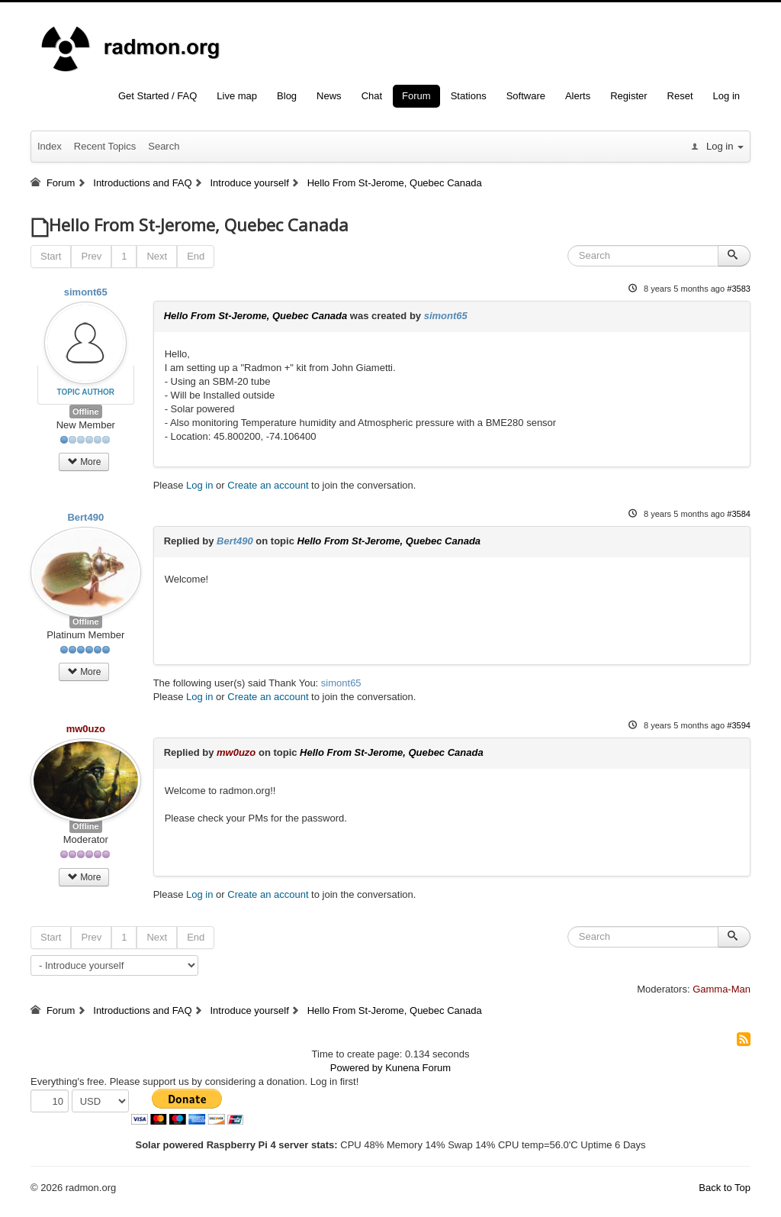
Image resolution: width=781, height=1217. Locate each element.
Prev (91, 256)
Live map (237, 96)
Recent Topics (105, 146)
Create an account (267, 485)
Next (156, 256)
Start (50, 256)
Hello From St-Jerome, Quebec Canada (256, 315)
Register (628, 96)
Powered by (356, 1067)
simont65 (86, 292)
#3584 (738, 513)
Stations (469, 96)
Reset (680, 96)
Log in (726, 96)
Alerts (577, 96)
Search (163, 146)
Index (49, 146)
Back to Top (724, 1187)
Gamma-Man (721, 989)
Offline (85, 411)
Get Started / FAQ (157, 96)
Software (525, 96)
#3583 (738, 288)
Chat (372, 96)
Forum (416, 96)
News (329, 96)
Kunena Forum (418, 1067)
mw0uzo (85, 728)
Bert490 (85, 517)
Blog (287, 96)
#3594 (738, 725)
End (195, 256)
